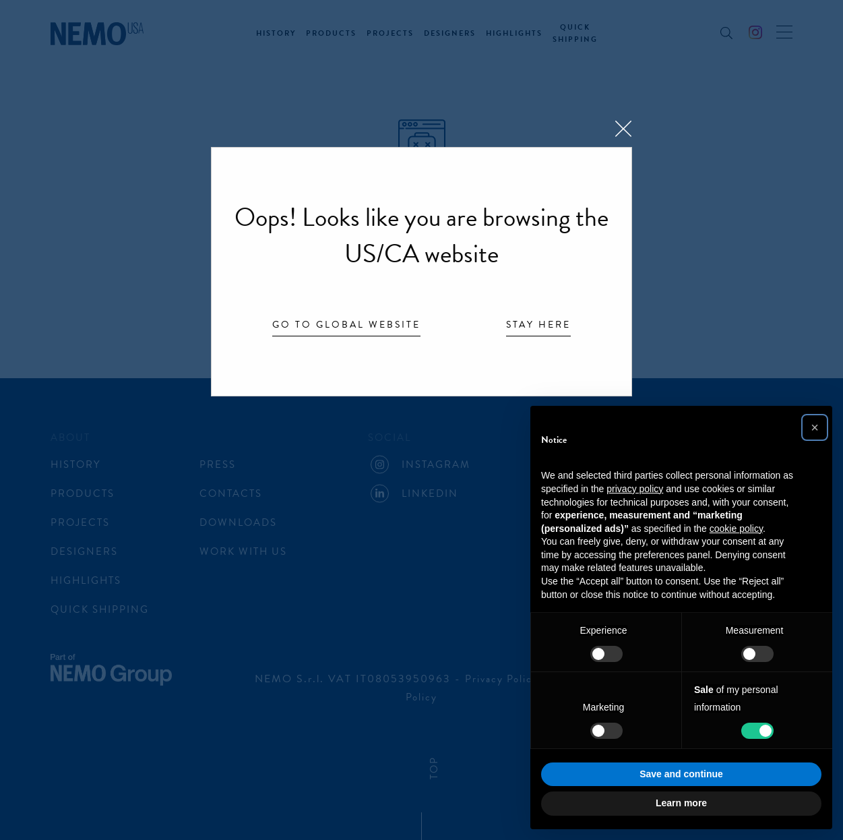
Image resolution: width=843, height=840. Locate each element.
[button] (814, 427)
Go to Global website (346, 326)
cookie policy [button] (736, 528)
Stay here (538, 326)
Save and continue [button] (681, 774)
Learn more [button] (681, 803)
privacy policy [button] (634, 488)
